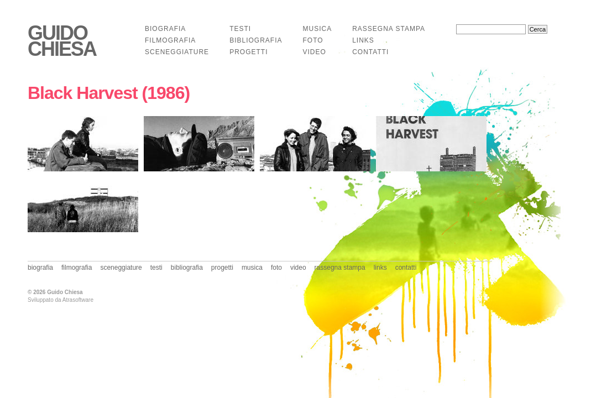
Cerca (538, 29)
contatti (370, 52)
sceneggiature (177, 52)
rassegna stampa (388, 29)
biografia (165, 29)
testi (240, 29)
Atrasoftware (77, 300)
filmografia (170, 40)
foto (312, 40)
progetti (248, 52)
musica (317, 29)
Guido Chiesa (62, 41)
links (363, 40)
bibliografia (255, 40)
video (314, 52)
